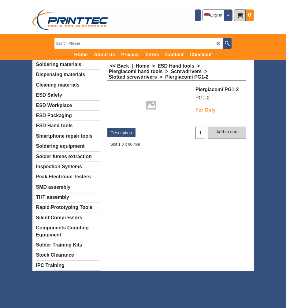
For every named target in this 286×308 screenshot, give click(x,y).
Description (121, 132)
